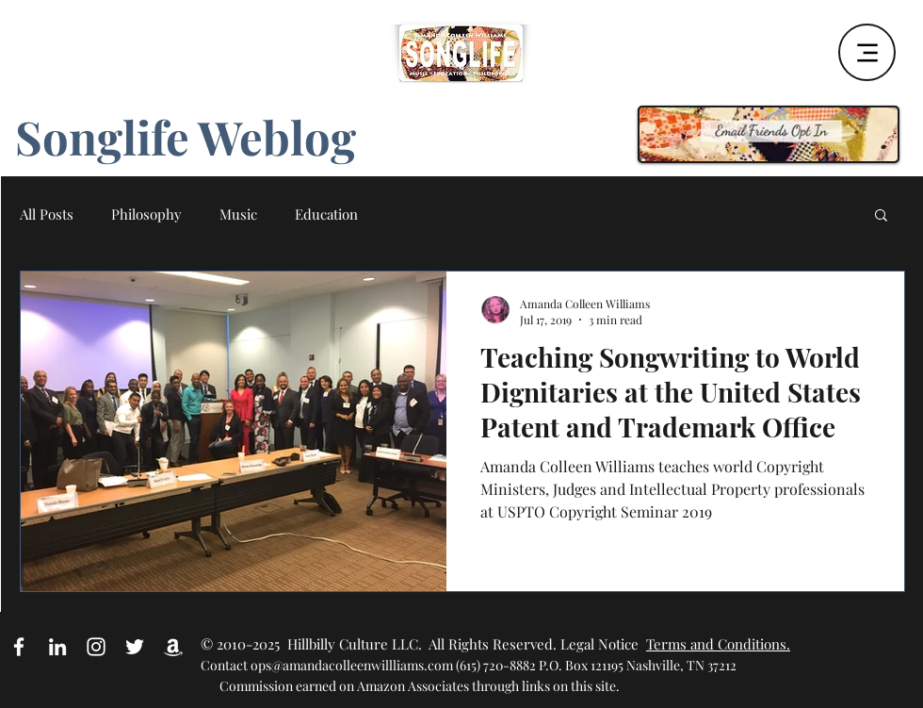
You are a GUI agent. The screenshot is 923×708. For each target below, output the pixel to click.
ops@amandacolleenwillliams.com (352, 665)
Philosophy (146, 214)
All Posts (46, 214)
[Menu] (867, 52)
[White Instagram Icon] (96, 646)
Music (238, 214)
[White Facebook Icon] (19, 646)
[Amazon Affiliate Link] (173, 646)
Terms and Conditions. (718, 643)
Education (326, 214)
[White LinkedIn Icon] (57, 646)
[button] (881, 216)
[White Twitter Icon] (134, 646)
